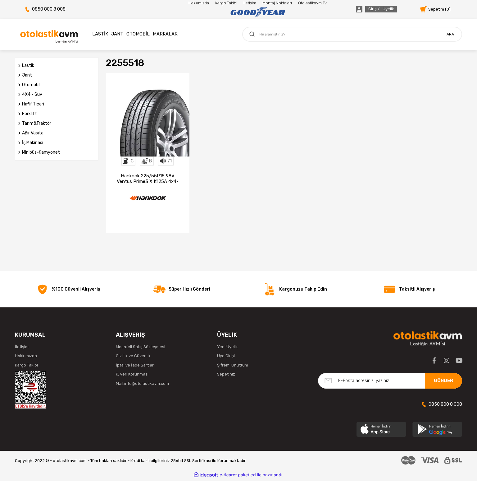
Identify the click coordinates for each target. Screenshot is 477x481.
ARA (450, 34)
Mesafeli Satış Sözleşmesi (140, 348)
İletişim (249, 3)
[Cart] (435, 9)
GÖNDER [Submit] (443, 382)
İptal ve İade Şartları (135, 366)
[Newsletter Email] (390, 382)
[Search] (352, 34)
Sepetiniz (226, 376)
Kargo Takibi (226, 3)
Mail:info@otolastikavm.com (142, 385)
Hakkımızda (199, 3)
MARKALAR (165, 34)
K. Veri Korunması (132, 376)
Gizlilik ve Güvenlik (133, 357)
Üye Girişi (226, 357)
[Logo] (257, 12)
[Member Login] (369, 9)
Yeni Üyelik (227, 348)
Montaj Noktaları (277, 3)
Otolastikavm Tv (312, 3)
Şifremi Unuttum (232, 366)
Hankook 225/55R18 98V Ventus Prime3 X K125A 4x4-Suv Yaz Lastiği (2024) (148, 178)
